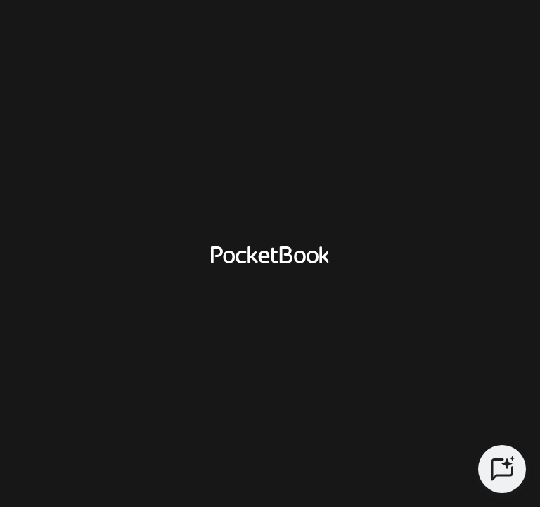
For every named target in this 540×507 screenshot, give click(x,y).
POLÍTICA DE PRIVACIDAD (73, 417)
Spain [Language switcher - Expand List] (393, 365)
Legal (506, 417)
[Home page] (69, 31)
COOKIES (409, 417)
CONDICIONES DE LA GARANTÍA (258, 417)
